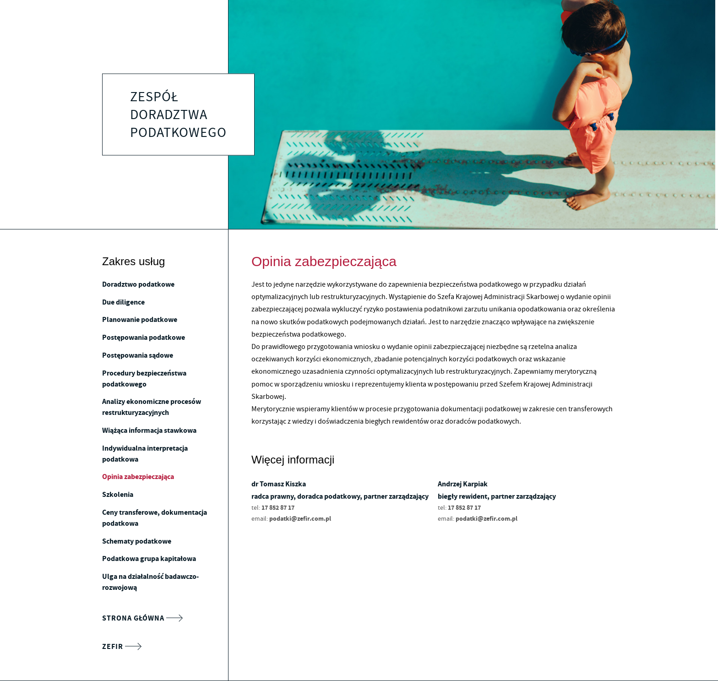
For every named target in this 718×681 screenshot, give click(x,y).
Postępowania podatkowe (143, 337)
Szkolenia (117, 494)
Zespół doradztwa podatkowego (178, 114)
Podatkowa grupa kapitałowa (149, 558)
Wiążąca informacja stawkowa (149, 430)
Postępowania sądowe (137, 355)
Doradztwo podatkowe (138, 284)
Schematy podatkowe (136, 541)
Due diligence (123, 302)
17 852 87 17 (277, 507)
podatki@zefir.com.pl (300, 518)
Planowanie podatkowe (139, 319)
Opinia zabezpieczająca (138, 476)
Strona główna (142, 618)
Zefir (121, 647)
